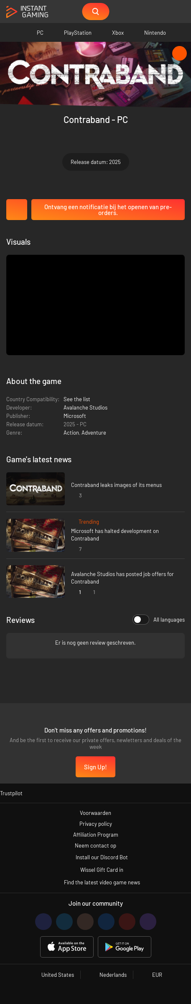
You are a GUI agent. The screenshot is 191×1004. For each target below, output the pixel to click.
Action (71, 432)
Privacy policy (95, 823)
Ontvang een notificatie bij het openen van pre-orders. (108, 209)
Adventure (93, 432)
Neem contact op (95, 845)
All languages (158, 620)
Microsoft (75, 415)
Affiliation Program (95, 834)
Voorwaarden (95, 812)
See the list (77, 399)
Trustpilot (11, 793)
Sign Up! (95, 767)
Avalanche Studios (85, 407)
